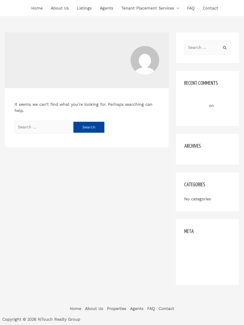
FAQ (191, 8)
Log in (190, 245)
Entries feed (196, 254)
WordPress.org (198, 272)
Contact (210, 8)
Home (37, 8)
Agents (106, 8)
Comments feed (200, 263)
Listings (84, 8)
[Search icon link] (229, 8)
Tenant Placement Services (147, 8)
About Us (60, 8)
